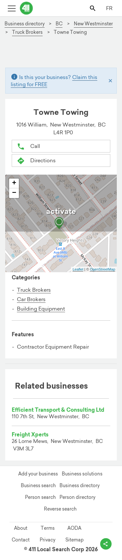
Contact (21, 540)
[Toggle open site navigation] (11, 8)
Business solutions (82, 474)
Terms (48, 528)
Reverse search (60, 509)
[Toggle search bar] (93, 8)
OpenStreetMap (102, 269)
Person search (40, 497)
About (20, 528)
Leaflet (78, 269)
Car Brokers (31, 299)
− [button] (14, 193)
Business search (38, 485)
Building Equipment (41, 308)
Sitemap (74, 540)
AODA (74, 528)
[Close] (110, 80)
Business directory (80, 485)
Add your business (38, 474)
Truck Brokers (34, 290)
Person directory (77, 497)
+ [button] (14, 183)
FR (109, 8)
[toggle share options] (106, 544)
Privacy (47, 540)
